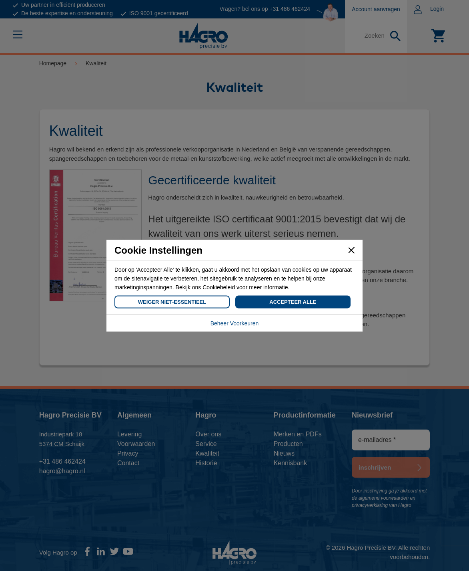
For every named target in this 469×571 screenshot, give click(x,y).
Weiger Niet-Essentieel (172, 302)
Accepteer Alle (292, 302)
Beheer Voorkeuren (234, 323)
